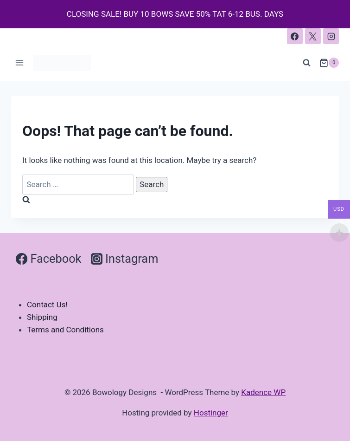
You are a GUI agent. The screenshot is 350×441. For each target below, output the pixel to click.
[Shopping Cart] (329, 63)
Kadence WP (263, 392)
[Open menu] (19, 63)
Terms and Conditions (65, 329)
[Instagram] (331, 36)
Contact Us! (47, 304)
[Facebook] (295, 36)
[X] (313, 36)
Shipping (42, 317)
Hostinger (211, 412)
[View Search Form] (307, 63)
